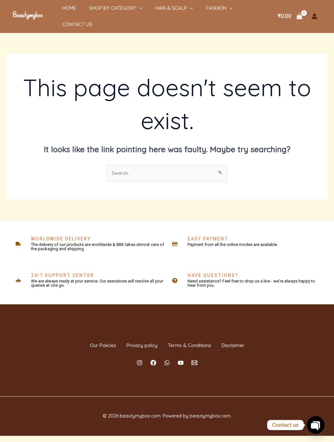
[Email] (194, 369)
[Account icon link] (314, 13)
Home (62, 12)
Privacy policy (135, 345)
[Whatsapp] (167, 369)
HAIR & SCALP (161, 13)
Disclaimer (252, 345)
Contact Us (241, 12)
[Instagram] (140, 369)
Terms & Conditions (196, 345)
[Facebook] (153, 369)
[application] (129, 13)
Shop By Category (105, 13)
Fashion (203, 13)
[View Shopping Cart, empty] (290, 13)
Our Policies (83, 345)
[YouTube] (181, 369)
